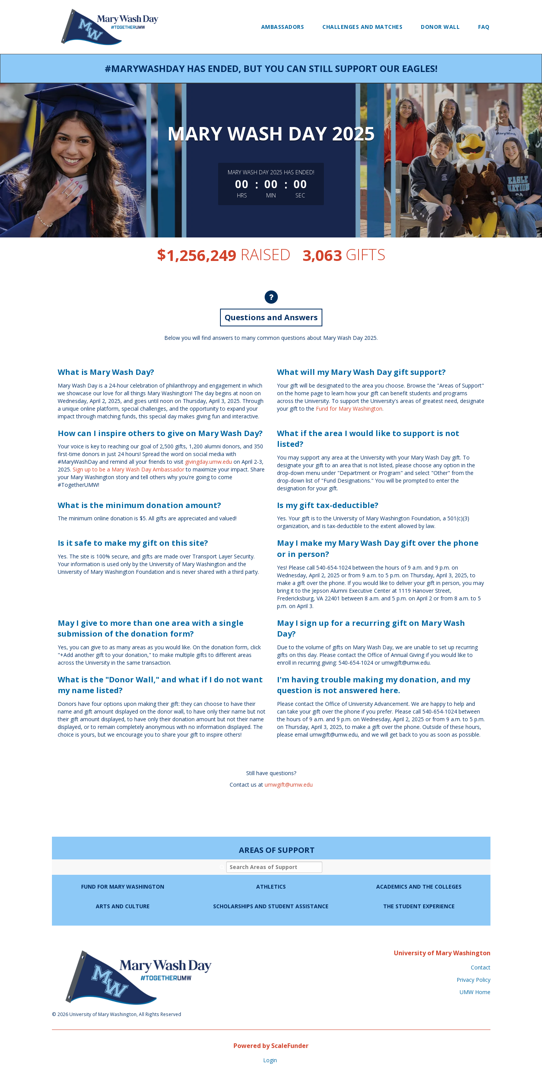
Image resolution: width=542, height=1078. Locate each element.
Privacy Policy (473, 979)
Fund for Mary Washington (349, 408)
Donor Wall (440, 26)
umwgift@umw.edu (289, 784)
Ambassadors (282, 26)
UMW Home (475, 992)
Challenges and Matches (362, 26)
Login (270, 1060)
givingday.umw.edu (208, 461)
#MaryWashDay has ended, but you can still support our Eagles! (271, 68)
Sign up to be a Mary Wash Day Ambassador (128, 469)
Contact (480, 967)
